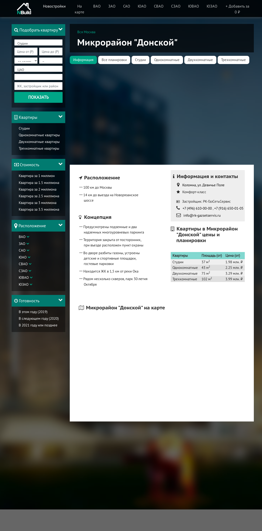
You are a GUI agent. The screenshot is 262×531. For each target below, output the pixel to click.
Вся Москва (86, 32)
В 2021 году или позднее (38, 325)
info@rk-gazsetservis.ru (202, 215)
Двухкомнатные (200, 59)
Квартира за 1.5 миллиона (39, 182)
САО (22, 250)
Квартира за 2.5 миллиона (39, 196)
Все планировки (114, 59)
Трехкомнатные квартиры (39, 148)
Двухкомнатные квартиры (39, 141)
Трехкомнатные (233, 59)
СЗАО (23, 270)
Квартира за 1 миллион (37, 175)
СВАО (23, 264)
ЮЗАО (23, 284)
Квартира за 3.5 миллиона (39, 209)
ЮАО (22, 257)
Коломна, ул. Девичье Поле (203, 185)
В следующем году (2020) (39, 318)
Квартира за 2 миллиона (37, 189)
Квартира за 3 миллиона (37, 202)
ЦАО (38, 69)
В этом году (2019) (33, 311)
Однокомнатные (167, 59)
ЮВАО (24, 277)
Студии (38, 43)
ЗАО (22, 243)
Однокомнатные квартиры (39, 135)
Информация (83, 59)
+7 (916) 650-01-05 (228, 208)
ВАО (22, 236)
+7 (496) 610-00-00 (197, 208)
